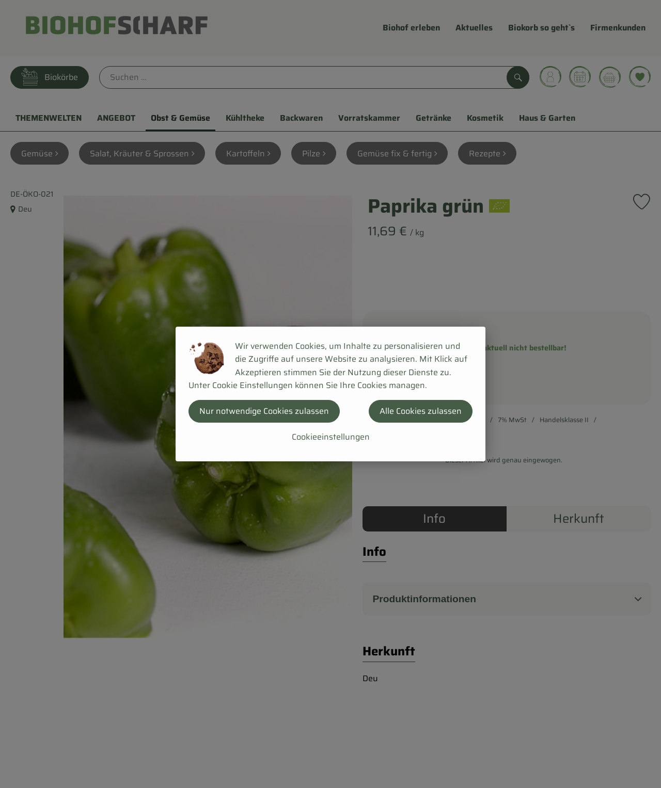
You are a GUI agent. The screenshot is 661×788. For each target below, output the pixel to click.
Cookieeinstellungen (331, 436)
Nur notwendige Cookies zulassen (264, 411)
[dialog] (330, 394)
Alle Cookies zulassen (421, 411)
